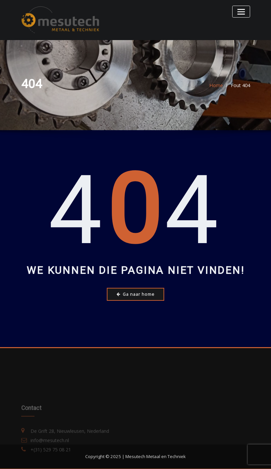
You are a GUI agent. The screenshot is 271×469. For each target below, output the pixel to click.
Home (216, 85)
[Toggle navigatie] (241, 11)
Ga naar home (135, 294)
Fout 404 (240, 85)
